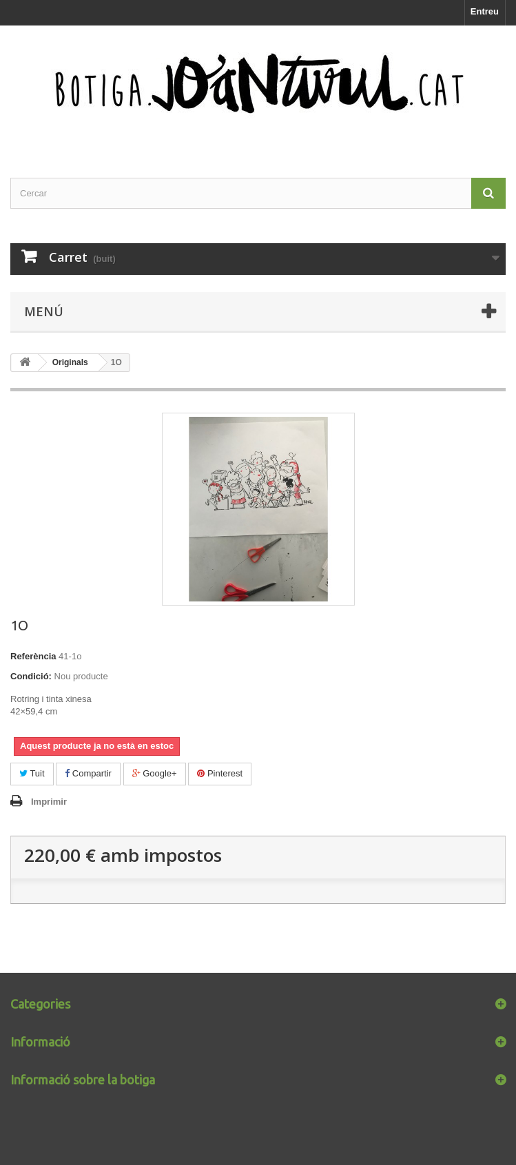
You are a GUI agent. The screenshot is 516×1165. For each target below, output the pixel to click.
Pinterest (219, 773)
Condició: (31, 676)
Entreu (485, 11)
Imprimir (49, 801)
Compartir (88, 773)
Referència (33, 656)
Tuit (32, 773)
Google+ (154, 773)
